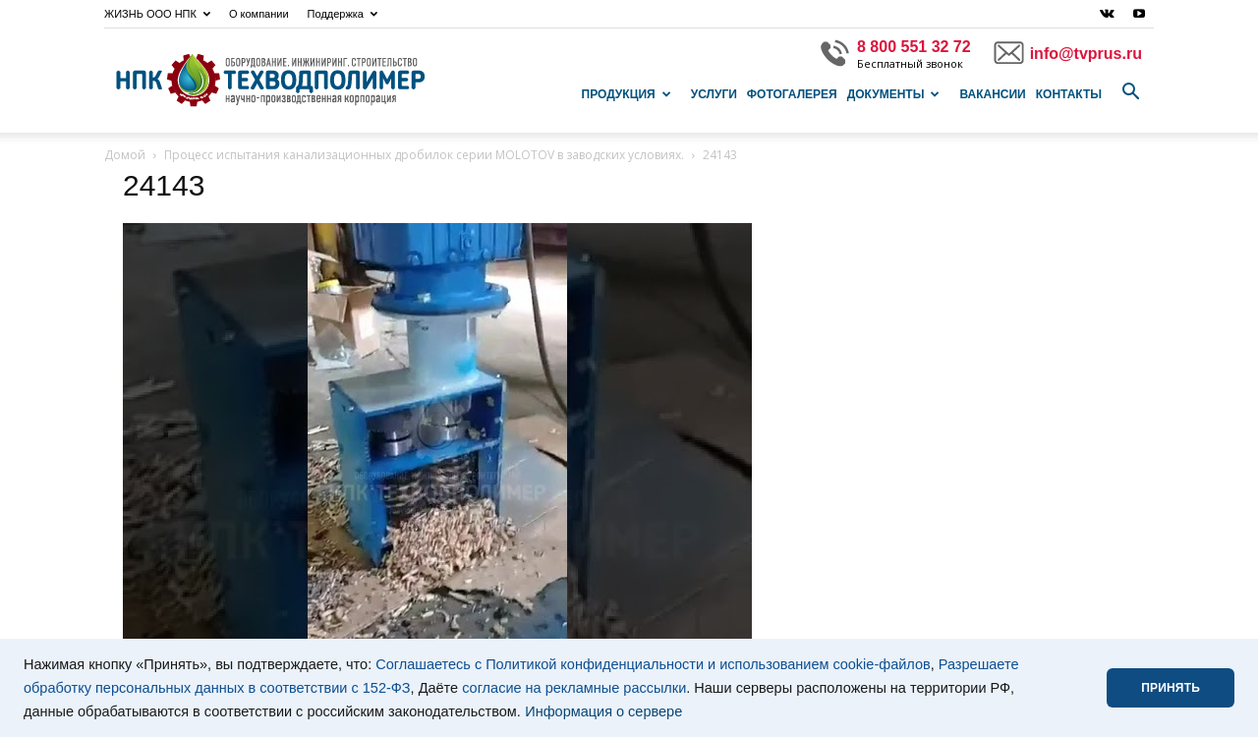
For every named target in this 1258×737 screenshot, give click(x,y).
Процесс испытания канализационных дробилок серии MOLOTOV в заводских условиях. (424, 154)
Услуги (714, 94)
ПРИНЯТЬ (1170, 688)
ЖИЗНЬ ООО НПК (157, 14)
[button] (1130, 92)
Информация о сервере (603, 711)
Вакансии (992, 94)
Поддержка (342, 14)
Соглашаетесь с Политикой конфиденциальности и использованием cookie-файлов (653, 664)
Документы (894, 94)
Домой (124, 154)
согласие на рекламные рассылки (574, 688)
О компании (259, 14)
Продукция (626, 94)
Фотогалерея (792, 94)
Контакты (1069, 94)
